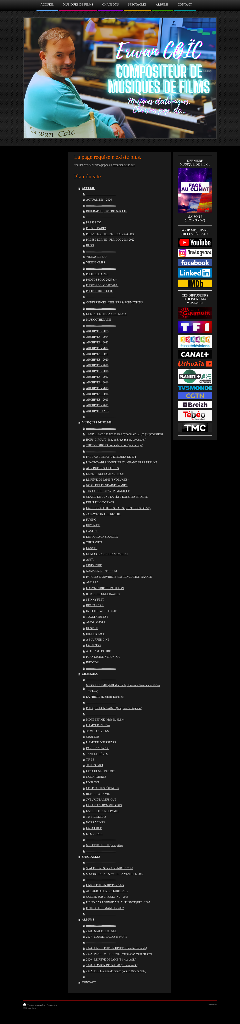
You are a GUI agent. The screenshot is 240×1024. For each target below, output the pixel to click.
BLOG (90, 245)
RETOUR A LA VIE (98, 793)
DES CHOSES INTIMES (100, 771)
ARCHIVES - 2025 (97, 331)
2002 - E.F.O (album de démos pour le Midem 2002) (116, 971)
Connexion (212, 1004)
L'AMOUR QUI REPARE (101, 742)
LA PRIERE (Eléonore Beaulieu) (105, 696)
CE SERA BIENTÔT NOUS (102, 788)
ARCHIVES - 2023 (97, 342)
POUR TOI (92, 782)
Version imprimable (34, 1005)
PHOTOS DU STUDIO (99, 291)
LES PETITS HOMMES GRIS (104, 805)
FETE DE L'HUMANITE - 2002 (105, 908)
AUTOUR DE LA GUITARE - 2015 (107, 891)
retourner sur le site (124, 165)
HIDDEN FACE (95, 633)
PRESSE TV (93, 222)
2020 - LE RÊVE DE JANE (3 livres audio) (111, 959)
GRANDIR (92, 736)
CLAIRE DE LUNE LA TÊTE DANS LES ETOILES (117, 496)
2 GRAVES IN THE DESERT (103, 513)
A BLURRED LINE (97, 639)
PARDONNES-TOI (97, 748)
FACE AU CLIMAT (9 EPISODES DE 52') (111, 456)
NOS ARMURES (96, 776)
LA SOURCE (94, 828)
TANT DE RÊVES (97, 753)
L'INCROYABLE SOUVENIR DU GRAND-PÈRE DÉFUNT (121, 462)
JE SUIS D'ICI (94, 765)
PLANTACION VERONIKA (103, 656)
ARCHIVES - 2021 (97, 353)
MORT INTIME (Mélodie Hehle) (105, 719)
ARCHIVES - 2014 (97, 393)
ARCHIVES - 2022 (97, 348)
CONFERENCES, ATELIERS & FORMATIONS (114, 302)
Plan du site (52, 1005)
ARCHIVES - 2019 (97, 365)
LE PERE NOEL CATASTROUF (105, 473)
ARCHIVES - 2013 (97, 399)
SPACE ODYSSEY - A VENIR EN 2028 (109, 868)
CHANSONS (90, 673)
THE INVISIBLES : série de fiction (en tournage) (114, 445)
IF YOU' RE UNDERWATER (103, 593)
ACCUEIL (88, 188)
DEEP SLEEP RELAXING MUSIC (106, 313)
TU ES (90, 759)
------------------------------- (101, 193)
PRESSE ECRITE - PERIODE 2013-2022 (110, 239)
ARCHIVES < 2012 (97, 411)
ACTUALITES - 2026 (99, 199)
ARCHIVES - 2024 (97, 336)
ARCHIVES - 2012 (97, 405)
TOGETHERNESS (97, 616)
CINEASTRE (94, 565)
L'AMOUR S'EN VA (98, 725)
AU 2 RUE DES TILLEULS (102, 468)
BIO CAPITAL (95, 605)
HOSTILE (92, 628)
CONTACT (89, 982)
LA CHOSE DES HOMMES (102, 811)
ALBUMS (88, 919)
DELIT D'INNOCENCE (100, 502)
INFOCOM (92, 662)
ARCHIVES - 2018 (97, 371)
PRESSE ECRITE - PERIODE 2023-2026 (110, 233)
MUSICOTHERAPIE (98, 319)
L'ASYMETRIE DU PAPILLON (105, 588)
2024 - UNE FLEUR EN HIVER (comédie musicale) (116, 948)
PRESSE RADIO (96, 228)
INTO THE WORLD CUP (101, 611)
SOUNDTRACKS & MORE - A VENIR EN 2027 (115, 873)
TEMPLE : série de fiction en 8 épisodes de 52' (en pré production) (124, 433)
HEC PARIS (93, 525)
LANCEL (91, 548)
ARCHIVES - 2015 (97, 388)
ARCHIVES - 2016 (97, 382)
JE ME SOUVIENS (97, 731)
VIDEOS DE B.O (96, 256)
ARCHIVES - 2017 (97, 376)
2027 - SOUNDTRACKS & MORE (106, 936)
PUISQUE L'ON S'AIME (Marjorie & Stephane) (114, 708)
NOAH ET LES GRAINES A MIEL (106, 485)
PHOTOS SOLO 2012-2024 (102, 285)
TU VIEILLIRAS (96, 816)
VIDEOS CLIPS (95, 262)
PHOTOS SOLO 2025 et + (101, 279)
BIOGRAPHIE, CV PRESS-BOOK (106, 211)
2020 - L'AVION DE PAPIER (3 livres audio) (112, 965)
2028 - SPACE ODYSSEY (101, 931)
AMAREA (92, 582)
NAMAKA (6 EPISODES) (101, 571)
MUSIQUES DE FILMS (96, 422)
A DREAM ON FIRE (98, 651)
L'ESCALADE (94, 833)
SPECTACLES (91, 856)
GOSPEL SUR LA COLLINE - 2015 (107, 896)
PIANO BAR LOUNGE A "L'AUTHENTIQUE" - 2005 (118, 902)
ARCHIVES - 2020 (97, 359)
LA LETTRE (93, 645)
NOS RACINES (95, 822)
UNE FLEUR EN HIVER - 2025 (105, 885)
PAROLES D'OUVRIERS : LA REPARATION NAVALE (119, 576)
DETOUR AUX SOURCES (102, 536)
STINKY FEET (95, 599)
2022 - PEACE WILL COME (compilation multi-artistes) (119, 953)
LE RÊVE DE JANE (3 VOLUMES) (107, 479)
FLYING (91, 519)
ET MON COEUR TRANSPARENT (107, 553)
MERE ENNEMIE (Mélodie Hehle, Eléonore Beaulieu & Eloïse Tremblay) (123, 688)
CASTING (92, 531)
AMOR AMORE (95, 622)
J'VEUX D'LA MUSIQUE (101, 799)
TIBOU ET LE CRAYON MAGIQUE (108, 491)
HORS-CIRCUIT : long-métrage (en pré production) (116, 439)
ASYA (90, 559)
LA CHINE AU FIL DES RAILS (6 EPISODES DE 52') (118, 508)
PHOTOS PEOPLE (97, 273)
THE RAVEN (94, 542)
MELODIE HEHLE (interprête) (104, 845)
